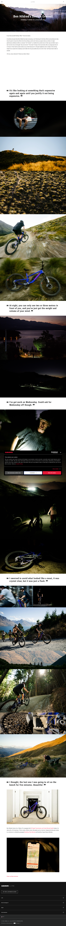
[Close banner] (60, 452)
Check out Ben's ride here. (12, 876)
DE (2, 916)
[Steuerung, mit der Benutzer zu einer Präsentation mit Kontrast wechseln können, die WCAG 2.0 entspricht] (17, 923)
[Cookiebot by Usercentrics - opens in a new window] (52, 452)
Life (33, 1)
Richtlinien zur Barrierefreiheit (7, 923)
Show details (56, 468)
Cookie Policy (19, 463)
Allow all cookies (52, 472)
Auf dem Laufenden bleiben (9, 891)
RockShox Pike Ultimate (29, 832)
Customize (33, 472)
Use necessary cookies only (14, 472)
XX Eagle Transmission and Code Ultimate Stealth (42, 828)
